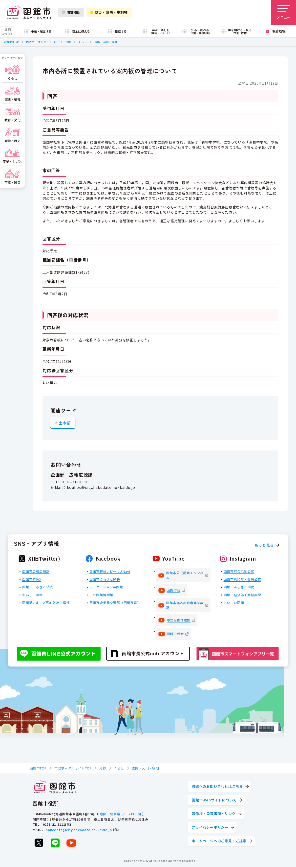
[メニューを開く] (283, 12)
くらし (82, 42)
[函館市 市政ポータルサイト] (29, 12)
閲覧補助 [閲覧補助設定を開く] (71, 12)
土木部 (65, 423)
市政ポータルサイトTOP (42, 42)
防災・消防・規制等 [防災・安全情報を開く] (109, 12)
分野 (68, 42)
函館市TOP (11, 42)
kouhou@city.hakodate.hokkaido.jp (101, 487)
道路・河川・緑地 (105, 42)
